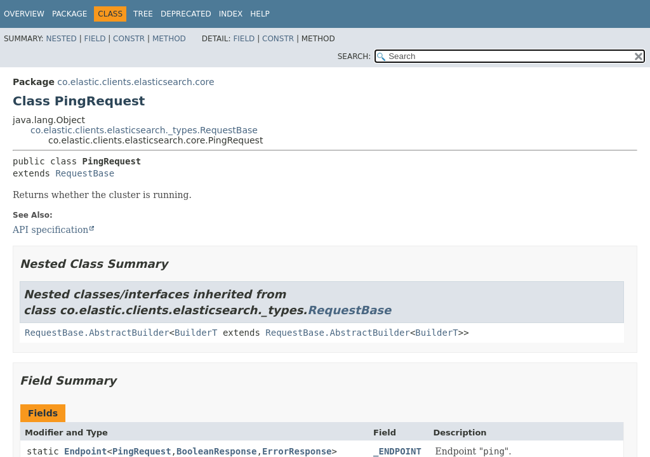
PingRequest (141, 451)
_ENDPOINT (397, 451)
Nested (61, 38)
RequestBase (84, 173)
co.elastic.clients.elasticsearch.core (135, 82)
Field (94, 38)
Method (169, 38)
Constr (129, 38)
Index (231, 14)
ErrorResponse (297, 451)
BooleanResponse (216, 451)
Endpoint (85, 451)
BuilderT (196, 333)
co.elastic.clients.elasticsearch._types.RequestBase (144, 130)
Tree (143, 14)
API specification (50, 230)
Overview (24, 14)
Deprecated (186, 14)
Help (260, 14)
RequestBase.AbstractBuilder (97, 333)
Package (69, 14)
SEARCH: (354, 56)
